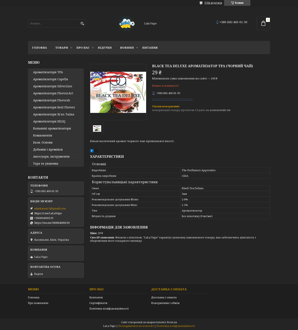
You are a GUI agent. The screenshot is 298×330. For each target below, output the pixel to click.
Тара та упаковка (45, 163)
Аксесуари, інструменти (51, 156)
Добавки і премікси (48, 149)
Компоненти (42, 135)
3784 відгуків (213, 3)
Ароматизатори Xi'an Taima (53, 114)
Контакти (96, 297)
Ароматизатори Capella (50, 79)
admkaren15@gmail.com (50, 208)
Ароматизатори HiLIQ (49, 121)
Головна (39, 47)
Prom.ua (172, 322)
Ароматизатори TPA (48, 72)
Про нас (83, 47)
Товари (61, 47)
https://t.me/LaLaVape (48, 213)
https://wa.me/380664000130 (52, 223)
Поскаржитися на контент (136, 326)
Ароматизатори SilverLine (52, 86)
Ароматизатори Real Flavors (54, 107)
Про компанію (38, 303)
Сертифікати (98, 303)
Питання (150, 47)
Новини (127, 47)
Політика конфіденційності (109, 308)
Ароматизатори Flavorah (51, 100)
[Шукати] (82, 23)
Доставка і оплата (164, 297)
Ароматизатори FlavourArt (53, 93)
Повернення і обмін (165, 303)
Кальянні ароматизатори (52, 128)
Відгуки (105, 47)
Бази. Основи (43, 142)
